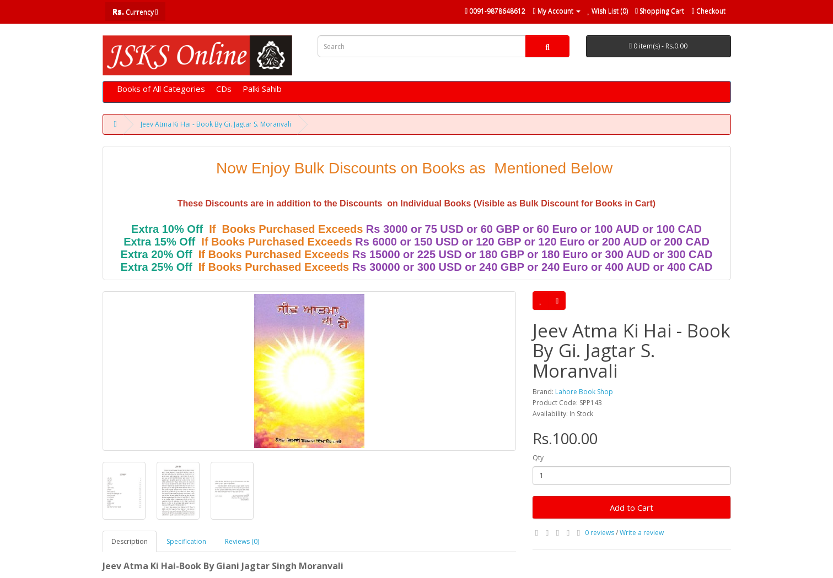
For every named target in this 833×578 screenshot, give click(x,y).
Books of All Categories (161, 88)
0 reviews (599, 532)
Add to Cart (631, 507)
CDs (224, 88)
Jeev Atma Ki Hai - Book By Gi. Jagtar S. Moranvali (216, 124)
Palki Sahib (262, 88)
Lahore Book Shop (584, 391)
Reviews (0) (242, 541)
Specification (186, 541)
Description (129, 541)
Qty (538, 457)
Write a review (642, 532)
